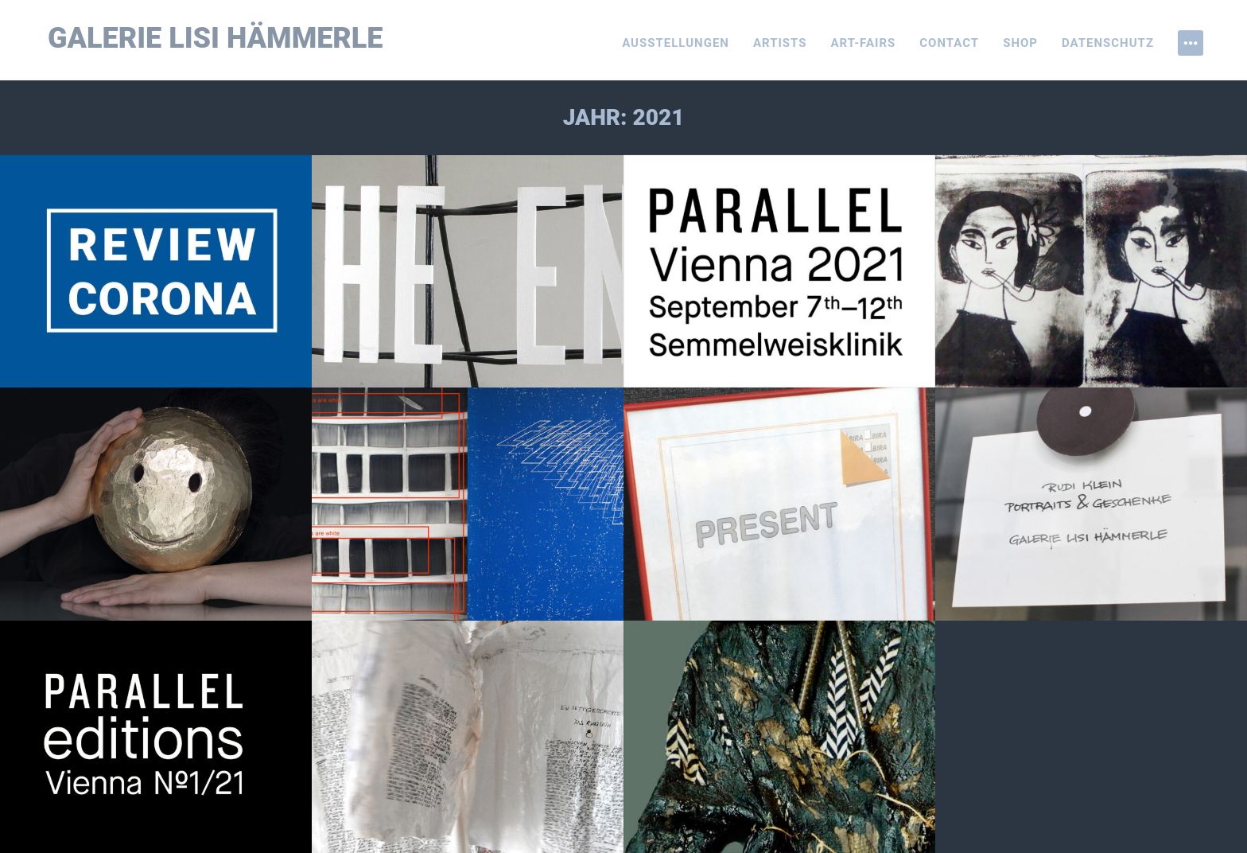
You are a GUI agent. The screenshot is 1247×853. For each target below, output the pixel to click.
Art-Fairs (863, 43)
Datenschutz (1108, 43)
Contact (949, 43)
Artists (780, 43)
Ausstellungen (675, 43)
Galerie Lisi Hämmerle (215, 38)
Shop (1020, 43)
